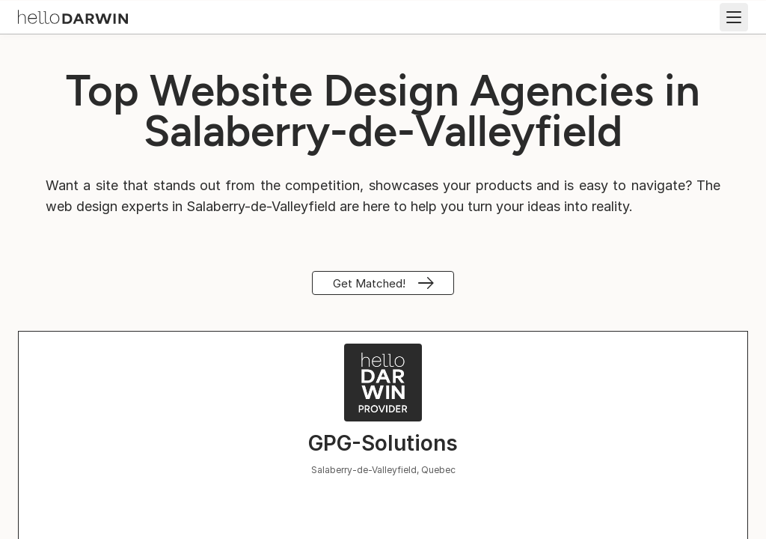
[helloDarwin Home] (73, 15)
